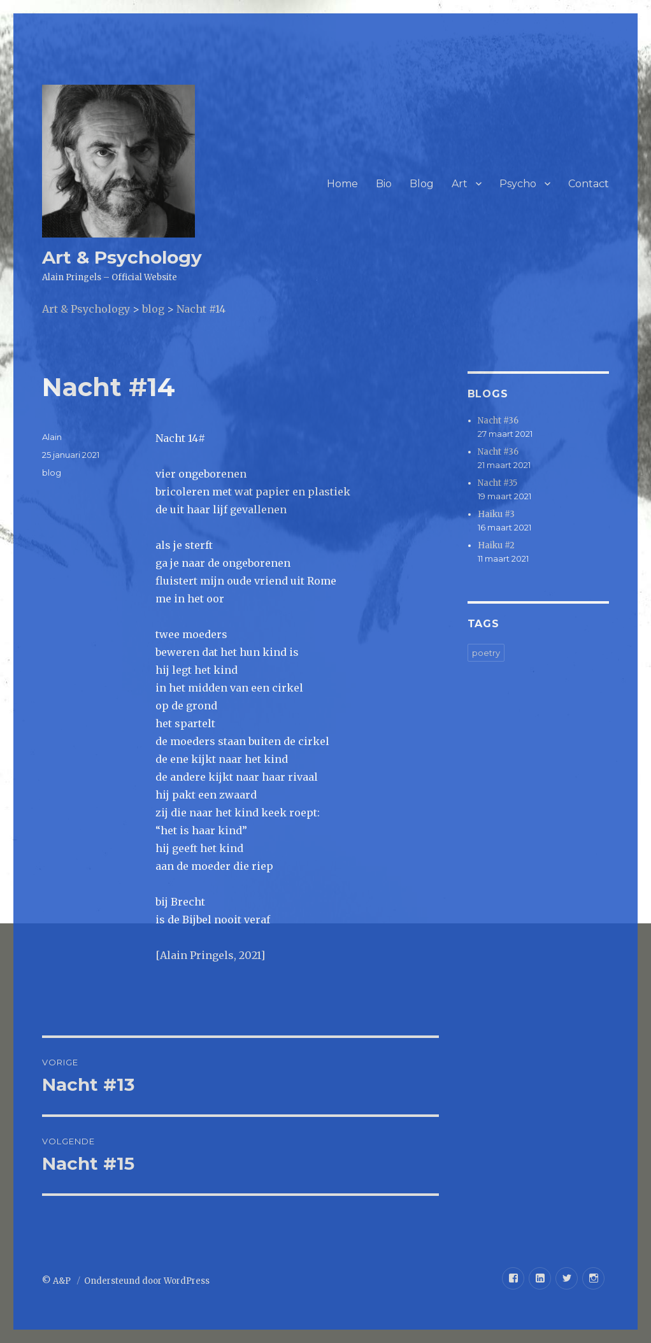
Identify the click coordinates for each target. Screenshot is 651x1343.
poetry (486, 653)
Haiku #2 (496, 545)
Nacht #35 (497, 483)
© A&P (57, 1280)
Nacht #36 (498, 420)
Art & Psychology (122, 257)
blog (51, 472)
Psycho (517, 184)
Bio (384, 184)
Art (460, 184)
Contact (588, 184)
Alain (52, 437)
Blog (422, 184)
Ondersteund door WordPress (147, 1280)
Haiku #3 (496, 514)
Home (342, 184)
